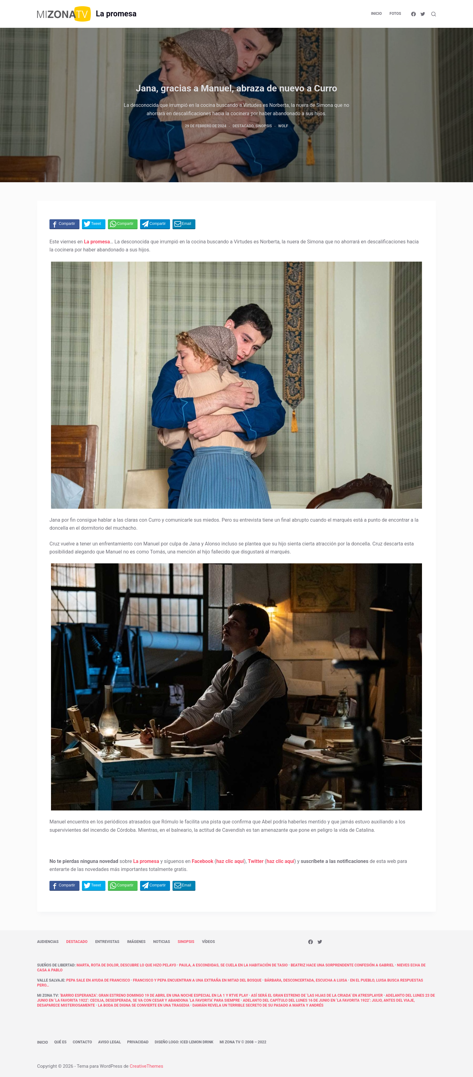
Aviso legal (109, 1042)
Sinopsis (263, 126)
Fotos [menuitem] (395, 13)
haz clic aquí (230, 861)
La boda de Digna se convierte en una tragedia (144, 1005)
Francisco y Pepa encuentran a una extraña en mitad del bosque (197, 980)
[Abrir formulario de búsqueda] (433, 14)
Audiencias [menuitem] (47, 942)
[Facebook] (413, 14)
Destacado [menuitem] (76, 942)
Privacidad (137, 1042)
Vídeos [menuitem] (208, 942)
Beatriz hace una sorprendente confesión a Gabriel (342, 965)
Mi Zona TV (47, 995)
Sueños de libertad (56, 965)
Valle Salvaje (50, 980)
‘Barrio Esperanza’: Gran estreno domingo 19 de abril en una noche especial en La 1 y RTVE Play (154, 995)
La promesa (116, 13)
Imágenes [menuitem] (136, 942)
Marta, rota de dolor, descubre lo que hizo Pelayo (126, 965)
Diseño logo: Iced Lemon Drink (184, 1042)
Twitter (256, 861)
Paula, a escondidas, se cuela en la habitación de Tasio (233, 965)
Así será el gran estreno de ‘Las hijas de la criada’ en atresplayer (317, 995)
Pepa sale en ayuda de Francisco (98, 980)
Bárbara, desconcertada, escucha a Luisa (305, 980)
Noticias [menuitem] (161, 942)
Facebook (202, 861)
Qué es (60, 1042)
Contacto (82, 1042)
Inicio (42, 1042)
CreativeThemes (147, 1066)
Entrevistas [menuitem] (107, 942)
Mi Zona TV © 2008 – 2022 (242, 1042)
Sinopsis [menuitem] (186, 942)
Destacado (243, 126)
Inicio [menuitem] (376, 13)
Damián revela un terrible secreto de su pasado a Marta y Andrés (257, 1005)
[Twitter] (422, 14)
